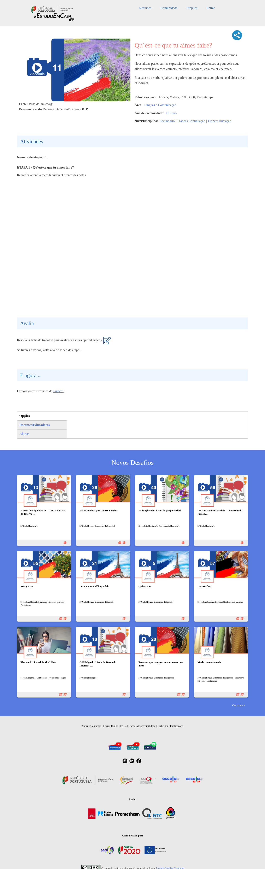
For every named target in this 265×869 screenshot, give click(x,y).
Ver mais (237, 705)
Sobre (85, 725)
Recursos (145, 8)
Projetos (192, 8)
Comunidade (168, 8)
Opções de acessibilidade (142, 725)
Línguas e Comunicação (160, 105)
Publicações (176, 725)
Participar (163, 725)
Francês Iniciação (219, 121)
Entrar (210, 8)
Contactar (95, 725)
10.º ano (171, 113)
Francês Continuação (191, 121)
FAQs (123, 725)
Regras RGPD (110, 725)
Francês (58, 391)
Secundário (167, 121)
